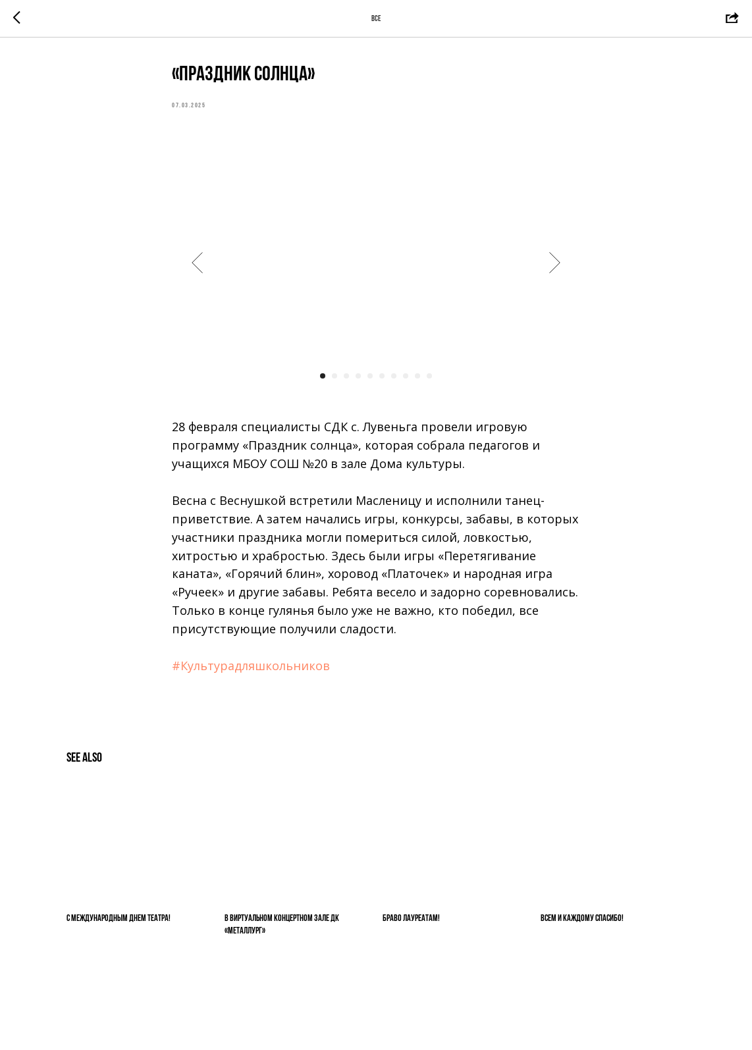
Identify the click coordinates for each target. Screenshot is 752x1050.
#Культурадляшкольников (251, 665)
